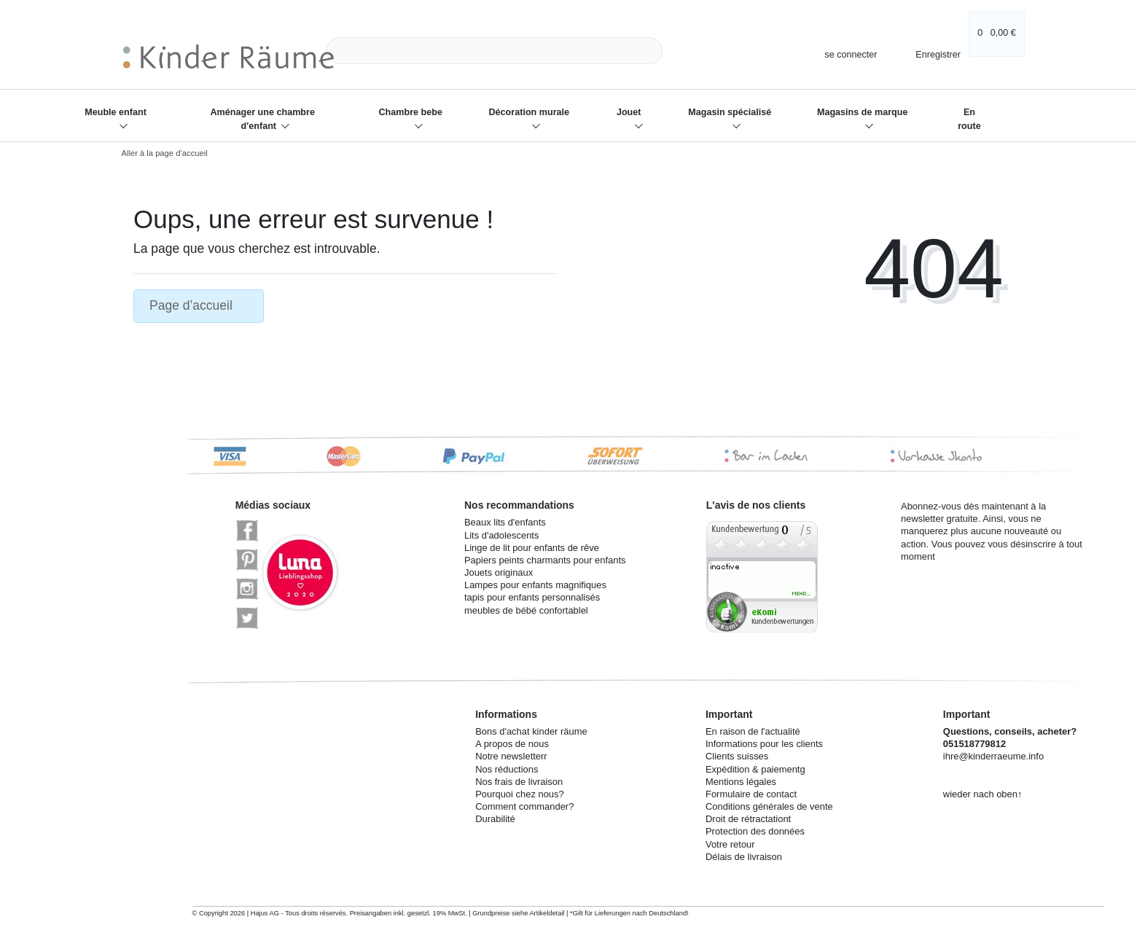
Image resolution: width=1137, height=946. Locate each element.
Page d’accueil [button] (198, 305)
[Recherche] (679, 50)
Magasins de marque (862, 112)
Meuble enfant (115, 112)
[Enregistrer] (928, 50)
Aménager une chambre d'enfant (262, 119)
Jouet (629, 112)
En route (969, 119)
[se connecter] (844, 54)
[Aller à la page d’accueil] (160, 153)
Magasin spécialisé (729, 112)
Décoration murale (529, 112)
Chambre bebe (410, 112)
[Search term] (495, 50)
